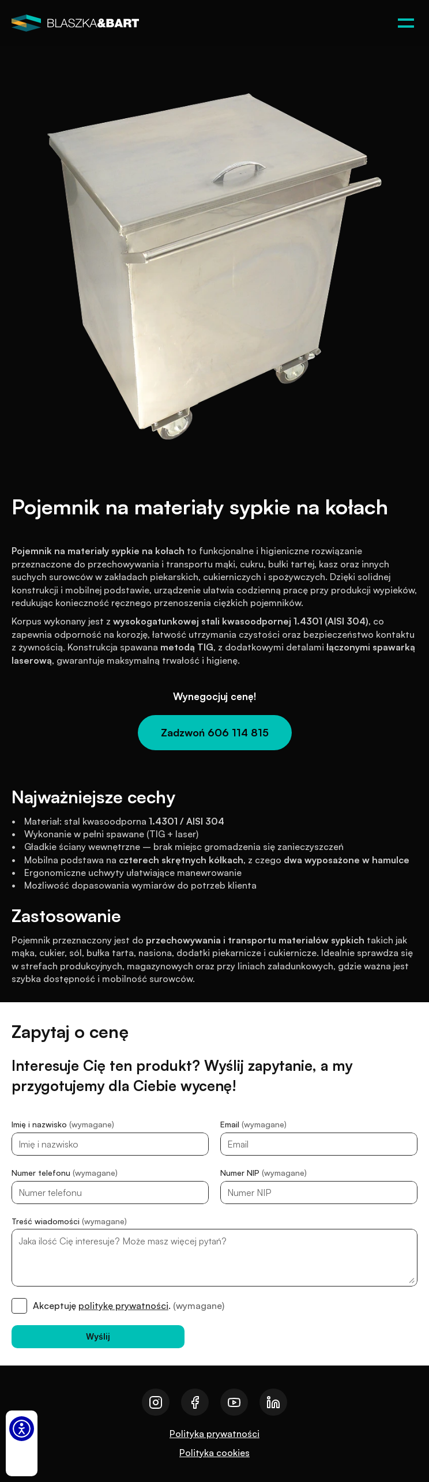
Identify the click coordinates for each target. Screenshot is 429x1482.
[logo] (75, 23)
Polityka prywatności (214, 1433)
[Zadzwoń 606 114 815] (215, 732)
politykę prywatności (123, 1305)
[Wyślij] (98, 1336)
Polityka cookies (214, 1452)
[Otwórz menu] (405, 23)
